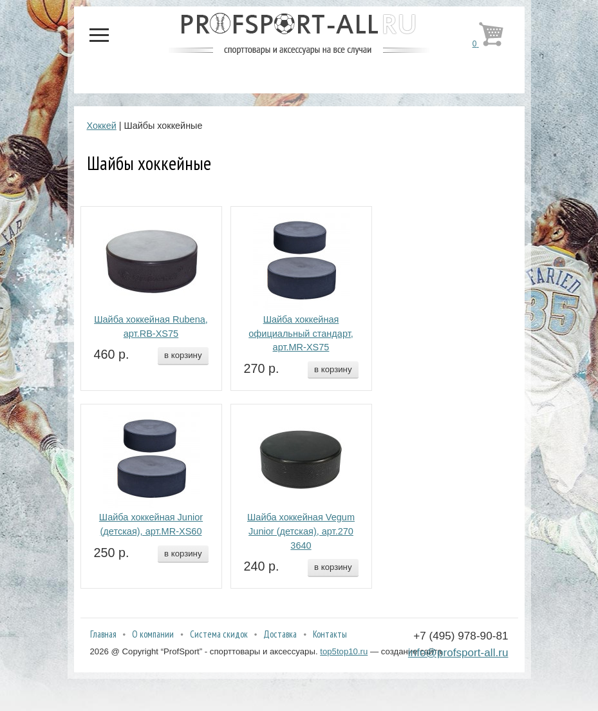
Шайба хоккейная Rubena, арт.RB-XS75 (151, 326)
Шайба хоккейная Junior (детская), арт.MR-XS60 (151, 524)
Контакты (330, 634)
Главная (103, 634)
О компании (153, 634)
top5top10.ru (344, 651)
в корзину (182, 355)
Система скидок (219, 634)
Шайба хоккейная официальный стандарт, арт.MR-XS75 (300, 333)
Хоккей (102, 125)
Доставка (280, 634)
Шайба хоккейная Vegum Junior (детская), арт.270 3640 (301, 531)
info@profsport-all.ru (458, 652)
